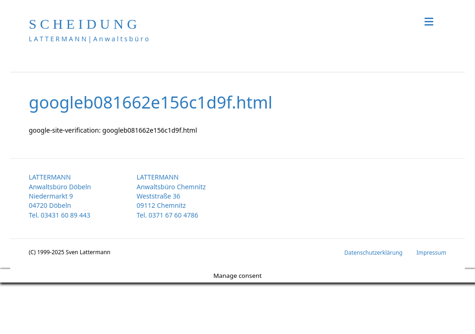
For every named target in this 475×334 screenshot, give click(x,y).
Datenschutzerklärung (373, 253)
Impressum (431, 253)
